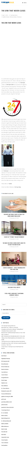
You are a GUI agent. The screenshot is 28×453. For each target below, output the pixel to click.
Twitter (10, 183)
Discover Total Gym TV (14, 287)
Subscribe (6, 317)
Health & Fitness (6, 17)
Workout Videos (13, 17)
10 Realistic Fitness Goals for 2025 (8, 331)
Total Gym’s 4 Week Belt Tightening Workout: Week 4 (14, 294)
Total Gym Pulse (10, 84)
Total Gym (22, 82)
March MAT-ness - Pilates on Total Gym (9, 327)
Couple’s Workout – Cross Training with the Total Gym (14, 268)
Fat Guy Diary (18, 187)
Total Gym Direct (13, 15)
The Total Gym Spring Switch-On (8, 325)
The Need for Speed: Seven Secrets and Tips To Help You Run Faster (14, 244)
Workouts (19, 17)
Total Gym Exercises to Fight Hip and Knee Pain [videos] (13, 341)
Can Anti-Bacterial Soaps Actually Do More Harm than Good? (14, 215)
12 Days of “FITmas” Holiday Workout (14, 237)
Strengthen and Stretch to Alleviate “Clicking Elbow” (12, 329)
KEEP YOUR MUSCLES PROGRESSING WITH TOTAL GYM (13, 336)
